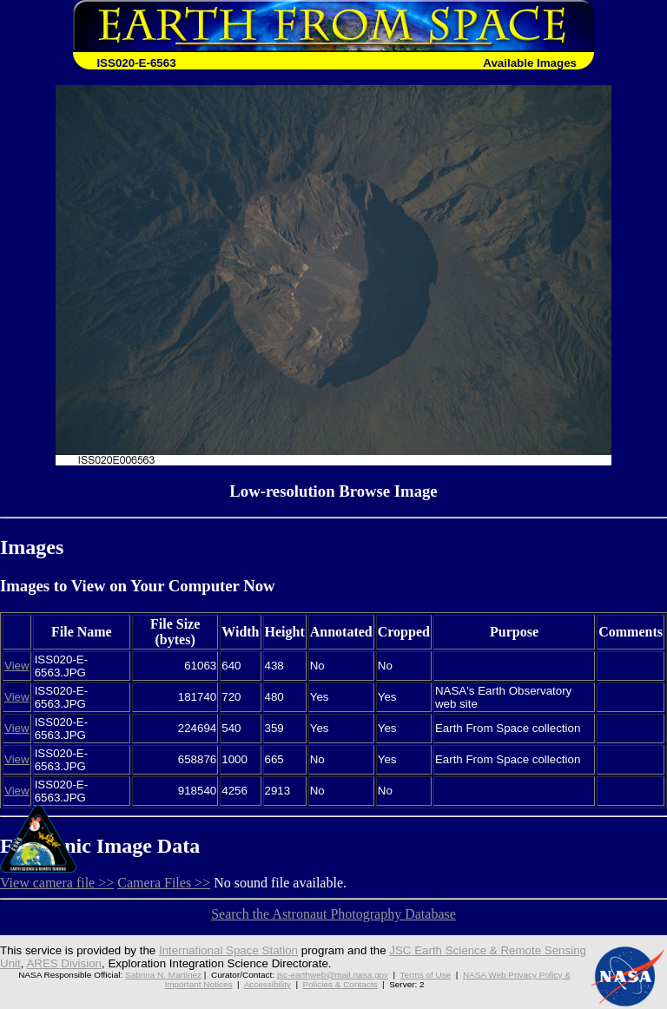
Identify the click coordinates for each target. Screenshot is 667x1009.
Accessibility (267, 984)
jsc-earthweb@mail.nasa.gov (332, 974)
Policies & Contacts (340, 984)
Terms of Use (426, 974)
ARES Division (64, 963)
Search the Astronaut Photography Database (333, 914)
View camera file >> (57, 882)
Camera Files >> (163, 882)
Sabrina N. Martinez (163, 974)
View (17, 665)
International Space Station (228, 950)
